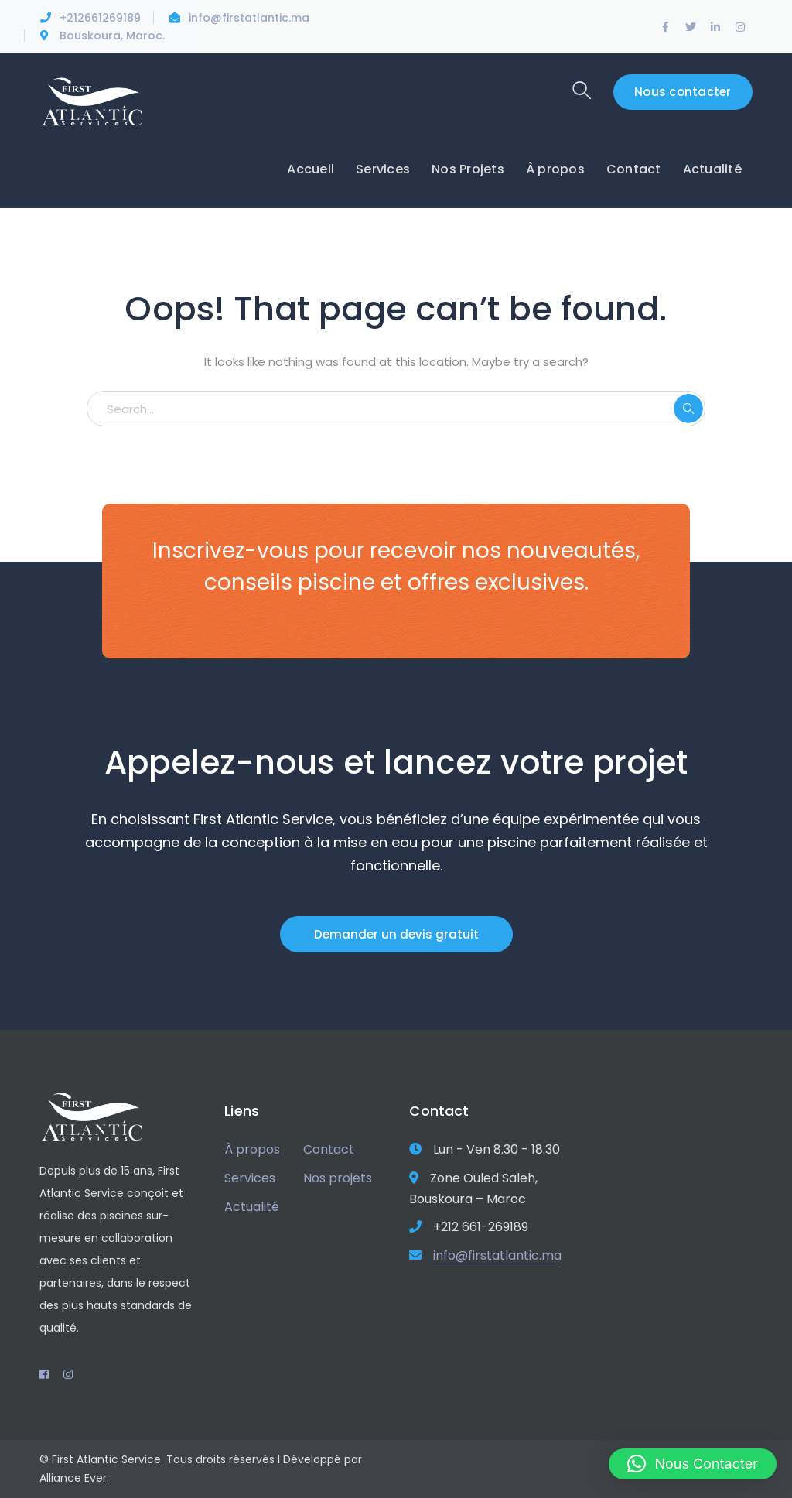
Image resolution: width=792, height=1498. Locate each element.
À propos (252, 1149)
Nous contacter (683, 92)
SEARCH (688, 408)
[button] (693, 1463)
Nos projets (337, 1178)
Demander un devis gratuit (396, 934)
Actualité (251, 1207)
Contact (328, 1149)
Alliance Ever (73, 1478)
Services (249, 1178)
